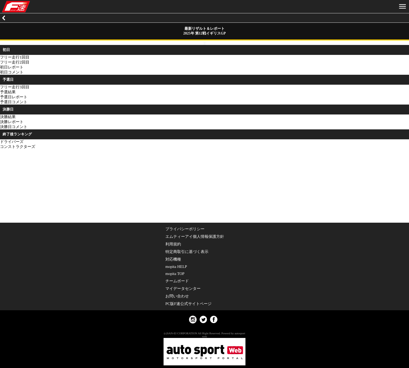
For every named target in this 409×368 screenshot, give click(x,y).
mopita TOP (174, 274)
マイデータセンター (183, 288)
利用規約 (173, 244)
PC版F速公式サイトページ (188, 304)
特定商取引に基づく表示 (186, 252)
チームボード (177, 281)
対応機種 (173, 259)
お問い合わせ (177, 296)
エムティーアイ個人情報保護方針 (194, 236)
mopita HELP (176, 266)
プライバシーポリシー (184, 229)
